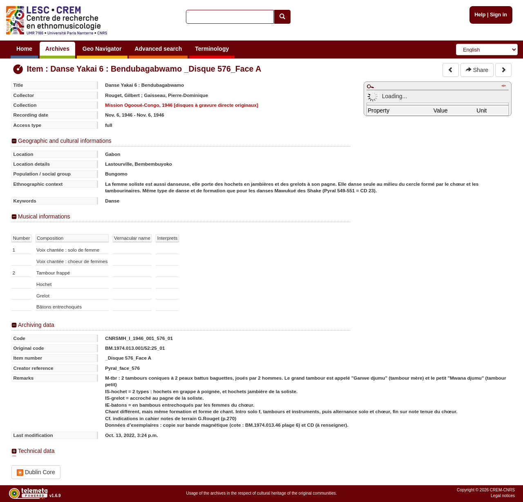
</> (503, 85)
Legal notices (503, 495)
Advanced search (158, 48)
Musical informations (44, 216)
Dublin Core (36, 472)
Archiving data (36, 325)
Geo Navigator (102, 48)
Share (477, 70)
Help (479, 15)
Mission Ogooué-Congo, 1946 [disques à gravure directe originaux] (181, 105)
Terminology (212, 48)
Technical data (36, 451)
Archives (57, 48)
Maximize (370, 86)
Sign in (498, 15)
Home (24, 48)
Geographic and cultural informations (65, 140)
